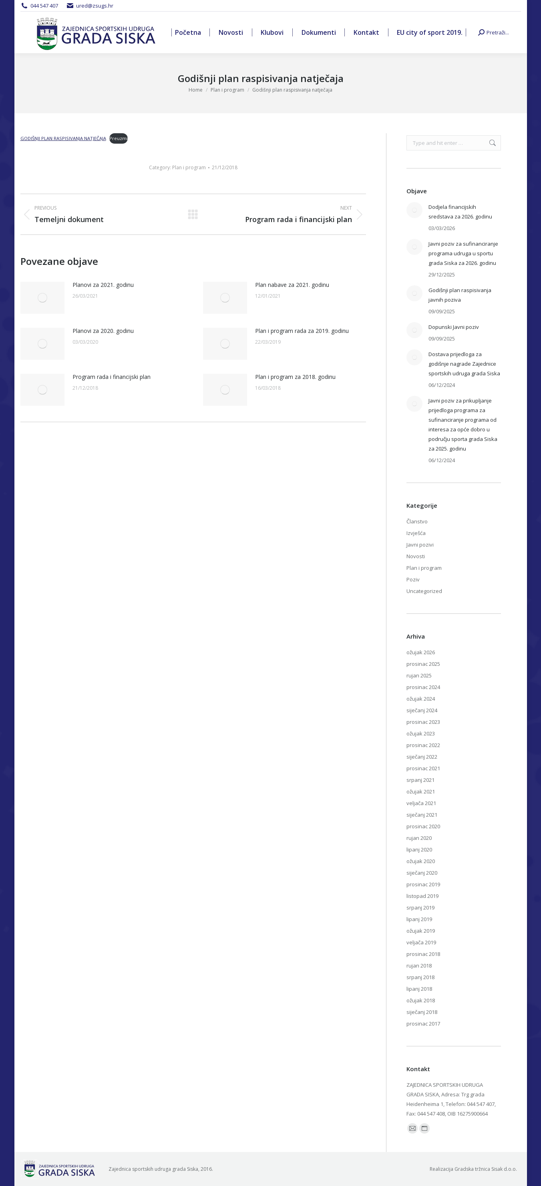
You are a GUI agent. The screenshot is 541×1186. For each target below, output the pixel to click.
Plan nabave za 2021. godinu (292, 284)
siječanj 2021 (421, 814)
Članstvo (417, 521)
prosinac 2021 (423, 768)
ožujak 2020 (420, 861)
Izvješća (416, 533)
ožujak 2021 (420, 791)
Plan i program (189, 167)
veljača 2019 (421, 942)
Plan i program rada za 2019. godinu (302, 331)
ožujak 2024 (420, 698)
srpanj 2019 (420, 907)
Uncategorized (424, 591)
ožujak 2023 (420, 733)
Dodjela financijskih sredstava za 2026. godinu (460, 211)
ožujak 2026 (420, 652)
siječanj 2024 (421, 710)
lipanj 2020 (419, 849)
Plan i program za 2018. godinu (295, 377)
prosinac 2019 (423, 884)
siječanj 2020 (421, 872)
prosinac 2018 (423, 954)
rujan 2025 (419, 675)
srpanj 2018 (420, 977)
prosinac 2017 (423, 1023)
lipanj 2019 (419, 919)
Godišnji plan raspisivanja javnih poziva (459, 294)
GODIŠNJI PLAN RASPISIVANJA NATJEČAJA (63, 138)
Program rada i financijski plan (111, 377)
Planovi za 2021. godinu (103, 284)
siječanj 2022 (421, 756)
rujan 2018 (419, 965)
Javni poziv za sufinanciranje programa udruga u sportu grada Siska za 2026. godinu (463, 253)
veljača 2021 (421, 803)
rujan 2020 (419, 837)
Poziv (413, 579)
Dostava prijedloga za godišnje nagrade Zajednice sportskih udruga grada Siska (464, 364)
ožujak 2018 (420, 1000)
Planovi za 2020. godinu (103, 331)
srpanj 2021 (420, 779)
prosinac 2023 (423, 721)
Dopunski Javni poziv (453, 327)
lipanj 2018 (419, 988)
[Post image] (42, 298)
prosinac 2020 (423, 826)
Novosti (415, 556)
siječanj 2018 (421, 1012)
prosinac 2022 (423, 745)
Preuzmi (118, 138)
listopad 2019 (422, 896)
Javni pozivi (420, 544)
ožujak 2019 (420, 930)
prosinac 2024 (423, 687)
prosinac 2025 (423, 663)
